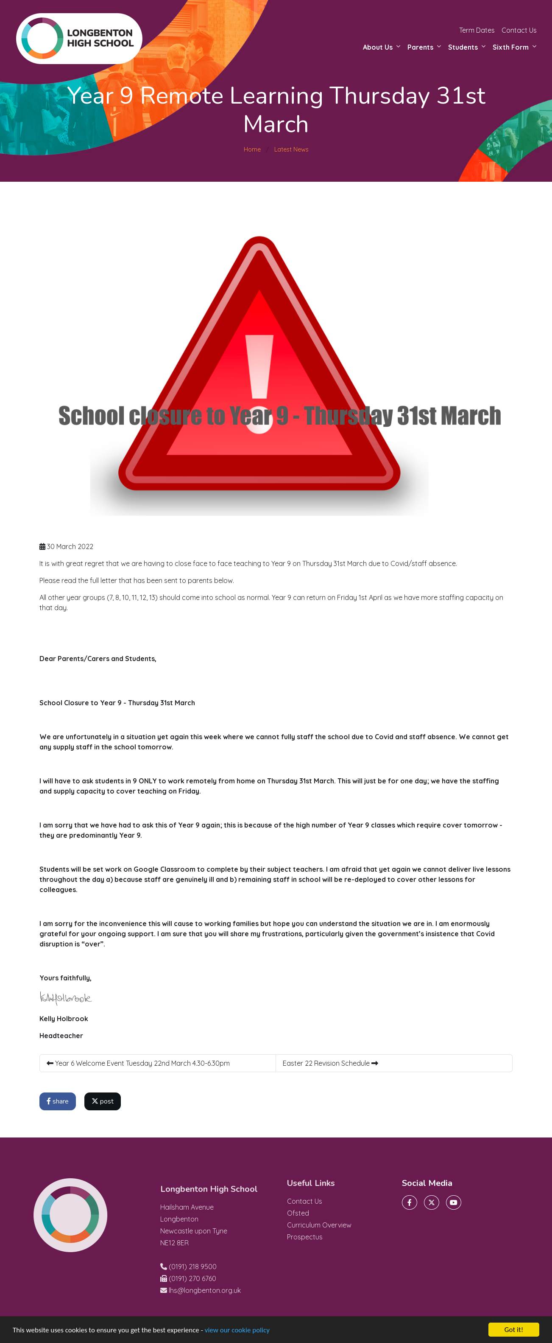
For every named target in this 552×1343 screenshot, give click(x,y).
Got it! (514, 1329)
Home (252, 149)
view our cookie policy (237, 1330)
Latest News (291, 149)
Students (463, 47)
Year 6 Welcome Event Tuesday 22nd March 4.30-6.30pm (138, 1063)
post (103, 1101)
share (58, 1101)
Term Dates (477, 30)
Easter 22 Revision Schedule (330, 1063)
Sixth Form (511, 47)
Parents (420, 47)
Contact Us (519, 30)
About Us (378, 47)
